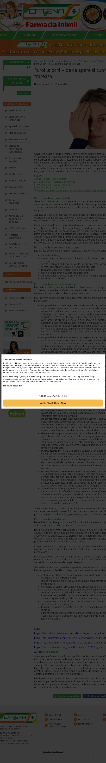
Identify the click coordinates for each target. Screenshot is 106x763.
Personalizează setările (53, 396)
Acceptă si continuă (53, 403)
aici (20, 386)
